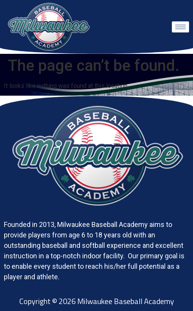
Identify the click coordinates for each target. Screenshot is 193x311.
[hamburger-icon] (180, 27)
